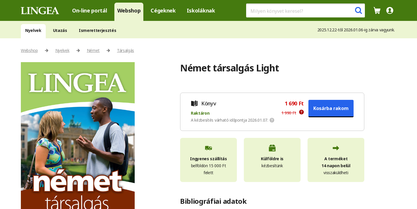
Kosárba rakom (331, 108)
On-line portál (89, 10)
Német (93, 50)
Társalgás (125, 50)
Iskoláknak (201, 10)
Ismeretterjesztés (97, 30)
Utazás (60, 30)
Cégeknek (163, 10)
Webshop (129, 10)
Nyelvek (33, 30)
